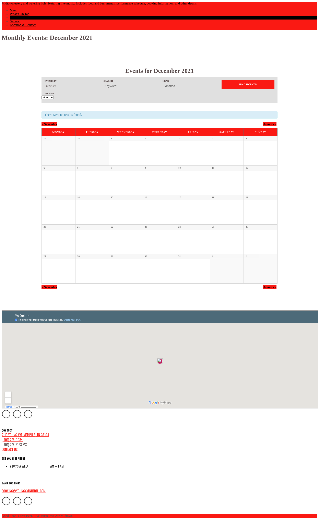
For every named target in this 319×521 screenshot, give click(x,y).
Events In (51, 81)
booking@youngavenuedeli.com (24, 490)
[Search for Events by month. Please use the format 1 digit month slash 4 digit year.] (71, 86)
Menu (13, 10)
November (49, 124)
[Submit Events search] (248, 84)
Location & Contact (23, 25)
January (269, 124)
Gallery (15, 21)
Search (108, 81)
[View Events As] (48, 97)
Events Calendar (20, 17)
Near (166, 81)
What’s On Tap (19, 14)
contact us (9, 449)
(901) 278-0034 (12, 439)
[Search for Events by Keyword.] (130, 86)
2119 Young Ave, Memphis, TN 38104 (25, 434)
